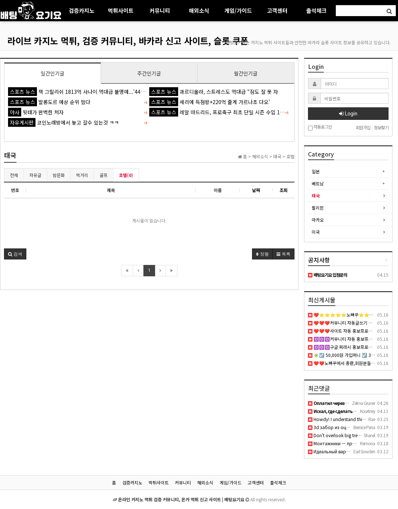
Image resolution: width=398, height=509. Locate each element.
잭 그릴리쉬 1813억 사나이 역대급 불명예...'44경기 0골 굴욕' (90, 91)
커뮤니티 (160, 10)
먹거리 (82, 175)
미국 (316, 232)
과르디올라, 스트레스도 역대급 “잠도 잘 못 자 (213, 91)
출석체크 (316, 10)
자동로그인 (320, 127)
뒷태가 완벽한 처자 (36, 112)
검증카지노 (81, 10)
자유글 (35, 175)
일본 (316, 171)
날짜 (256, 190)
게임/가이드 (238, 10)
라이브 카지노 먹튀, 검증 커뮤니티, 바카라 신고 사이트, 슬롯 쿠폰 (127, 40)
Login (348, 114)
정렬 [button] (262, 254)
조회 (283, 190)
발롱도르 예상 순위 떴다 (49, 101)
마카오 (318, 220)
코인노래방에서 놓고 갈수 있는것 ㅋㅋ (63, 122)
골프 (104, 175)
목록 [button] (283, 254)
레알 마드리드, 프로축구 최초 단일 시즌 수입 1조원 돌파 (224, 112)
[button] (15, 253)
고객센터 (277, 10)
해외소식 (199, 10)
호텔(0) (126, 175)
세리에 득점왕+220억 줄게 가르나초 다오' (209, 101)
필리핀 (318, 207)
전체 (14, 175)
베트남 (318, 183)
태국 (316, 195)
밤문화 (59, 175)
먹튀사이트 (121, 10)
